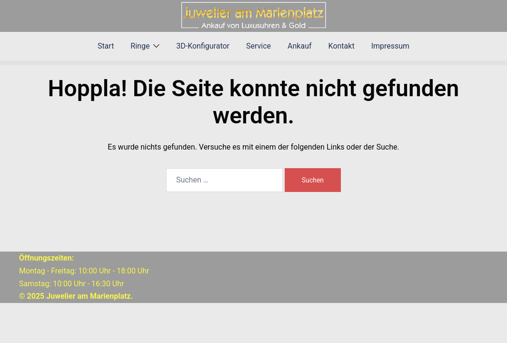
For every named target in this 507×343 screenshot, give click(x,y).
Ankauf (299, 45)
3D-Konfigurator (202, 45)
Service (258, 45)
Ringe (139, 45)
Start (106, 45)
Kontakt (341, 45)
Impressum (390, 45)
